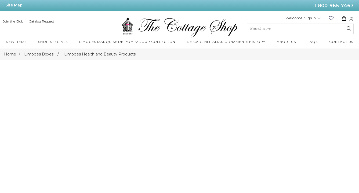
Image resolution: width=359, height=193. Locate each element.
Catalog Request (41, 21)
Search (349, 28)
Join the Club (13, 21)
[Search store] (300, 29)
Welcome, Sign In (300, 18)
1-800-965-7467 (334, 6)
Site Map (14, 5)
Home (10, 54)
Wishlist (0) (331, 18)
